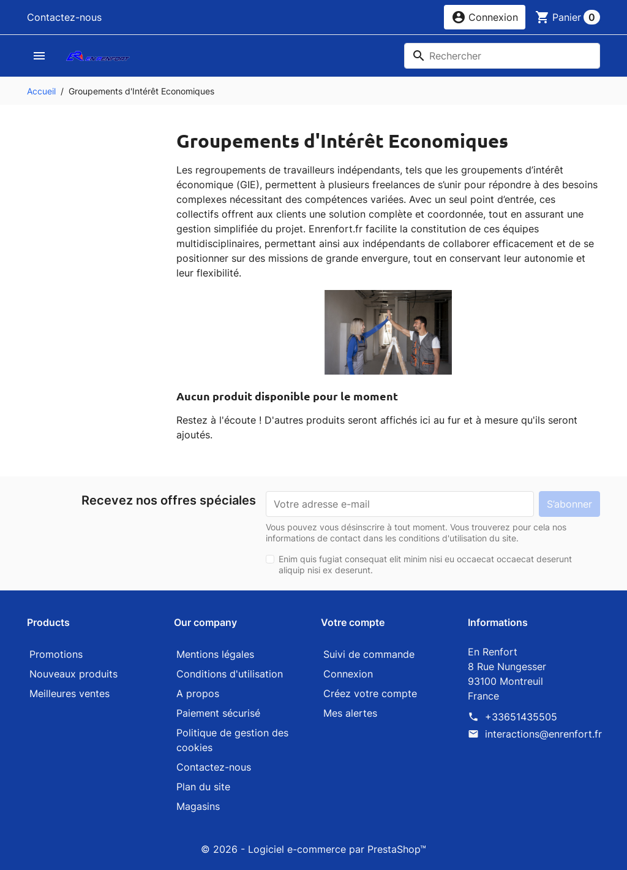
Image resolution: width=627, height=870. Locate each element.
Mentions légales (215, 654)
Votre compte (353, 622)
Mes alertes (350, 713)
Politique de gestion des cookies (232, 740)
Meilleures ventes (69, 693)
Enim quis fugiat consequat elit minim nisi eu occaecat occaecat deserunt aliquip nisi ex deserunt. (425, 564)
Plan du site (203, 786)
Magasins (198, 806)
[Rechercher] (502, 56)
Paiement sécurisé (218, 713)
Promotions (56, 654)
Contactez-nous (64, 17)
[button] (484, 17)
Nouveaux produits (73, 674)
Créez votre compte (370, 693)
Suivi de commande (369, 654)
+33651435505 (521, 717)
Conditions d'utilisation (229, 674)
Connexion (348, 674)
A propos (197, 693)
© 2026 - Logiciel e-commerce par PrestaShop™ (313, 849)
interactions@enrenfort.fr (543, 734)
